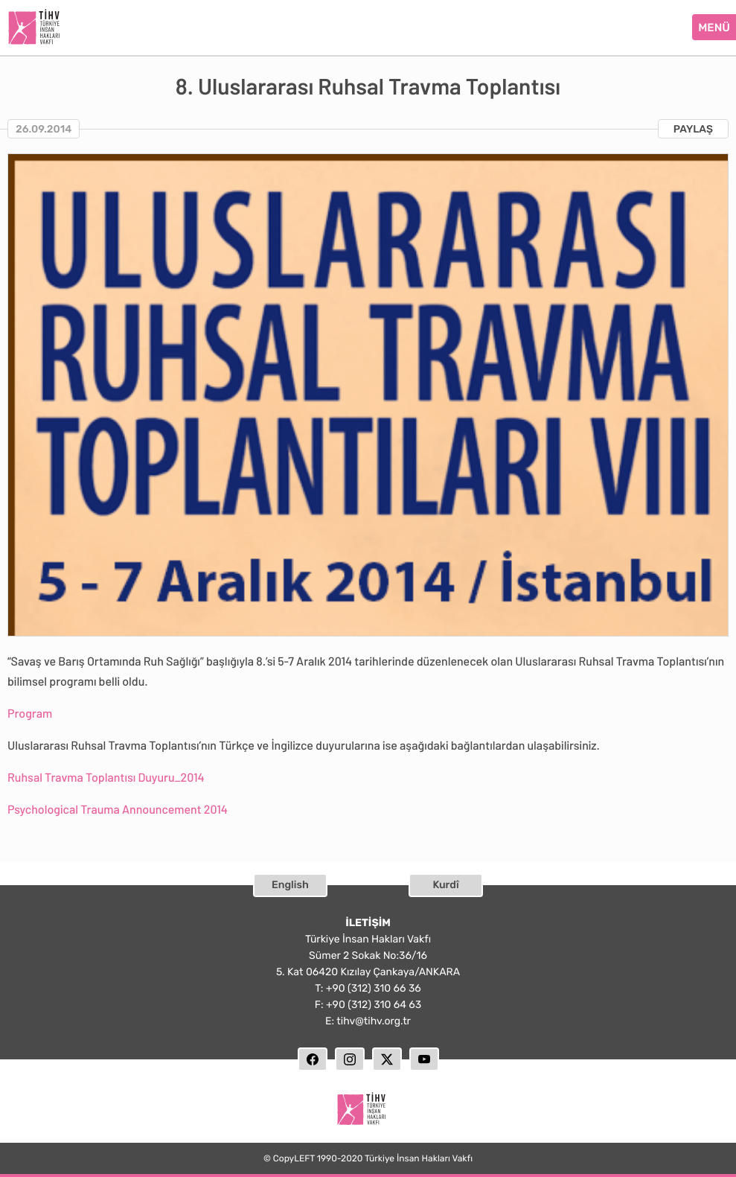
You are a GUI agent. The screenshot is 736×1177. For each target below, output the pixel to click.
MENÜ (714, 27)
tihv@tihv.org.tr (373, 1021)
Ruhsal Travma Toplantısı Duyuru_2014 (106, 778)
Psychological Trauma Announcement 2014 (117, 810)
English (290, 884)
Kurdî (445, 884)
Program (29, 713)
